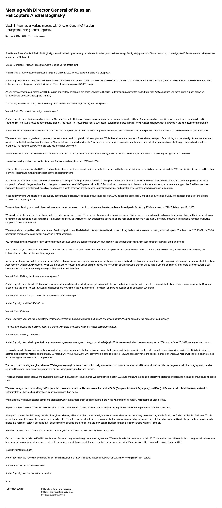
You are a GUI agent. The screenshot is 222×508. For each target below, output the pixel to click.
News (60, 489)
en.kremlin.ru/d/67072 (57, 495)
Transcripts (67, 489)
